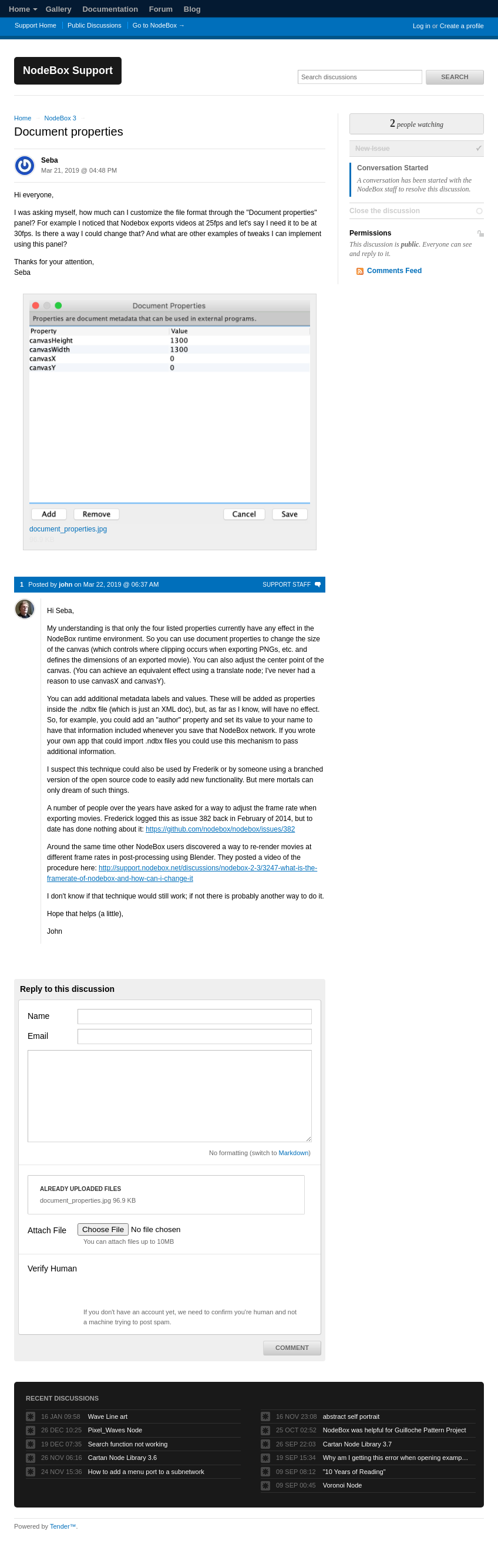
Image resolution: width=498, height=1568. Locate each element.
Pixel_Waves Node (115, 1430)
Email (38, 1036)
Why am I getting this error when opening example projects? (396, 1457)
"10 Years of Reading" (354, 1471)
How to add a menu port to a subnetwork (146, 1471)
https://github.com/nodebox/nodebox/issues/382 (220, 829)
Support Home (35, 25)
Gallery (59, 9)
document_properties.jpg (169, 416)
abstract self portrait (351, 1416)
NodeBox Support (68, 70)
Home (23, 9)
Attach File (47, 1230)
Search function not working (128, 1444)
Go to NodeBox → (159, 25)
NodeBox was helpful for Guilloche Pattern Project (394, 1430)
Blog (192, 9)
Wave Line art (107, 1416)
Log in (421, 25)
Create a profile (462, 25)
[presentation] (167, 1284)
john (65, 584)
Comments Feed (394, 271)
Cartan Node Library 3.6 (122, 1457)
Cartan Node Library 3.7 (357, 1444)
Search (454, 76)
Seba (49, 160)
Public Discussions (95, 25)
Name (38, 1016)
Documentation (110, 9)
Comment (292, 1347)
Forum (161, 9)
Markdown (294, 1152)
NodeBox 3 (60, 118)
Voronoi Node (342, 1485)
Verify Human (52, 1268)
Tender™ (63, 1526)
